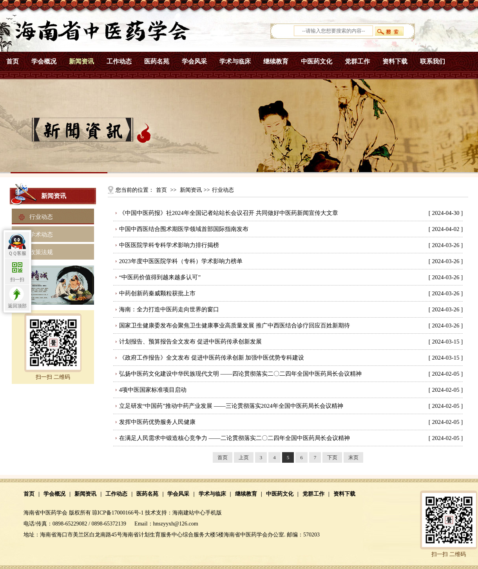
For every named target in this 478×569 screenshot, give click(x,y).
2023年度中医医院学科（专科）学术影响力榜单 (181, 261)
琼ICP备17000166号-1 (117, 513)
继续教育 (275, 61)
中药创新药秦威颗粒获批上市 (157, 293)
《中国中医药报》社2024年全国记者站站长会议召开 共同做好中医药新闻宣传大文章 (228, 213)
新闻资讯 (81, 61)
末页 (353, 457)
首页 (12, 61)
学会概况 (43, 61)
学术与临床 (235, 61)
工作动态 (119, 61)
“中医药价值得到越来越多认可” (160, 277)
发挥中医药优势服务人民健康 (157, 422)
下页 (332, 457)
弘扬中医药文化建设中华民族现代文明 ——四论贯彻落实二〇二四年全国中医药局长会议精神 (240, 374)
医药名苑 (156, 61)
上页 (244, 457)
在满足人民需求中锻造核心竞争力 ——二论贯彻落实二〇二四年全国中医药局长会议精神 (234, 438)
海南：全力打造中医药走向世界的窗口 (169, 309)
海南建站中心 (188, 513)
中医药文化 (316, 61)
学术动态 (41, 234)
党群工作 (357, 61)
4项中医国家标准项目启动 (153, 390)
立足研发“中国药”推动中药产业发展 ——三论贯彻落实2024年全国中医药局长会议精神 (231, 406)
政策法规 (41, 252)
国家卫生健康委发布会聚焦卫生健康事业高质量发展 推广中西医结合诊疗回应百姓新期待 (234, 325)
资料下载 (394, 61)
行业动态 (41, 217)
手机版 (213, 513)
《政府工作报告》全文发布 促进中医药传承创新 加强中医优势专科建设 (211, 357)
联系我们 (432, 61)
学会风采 (194, 61)
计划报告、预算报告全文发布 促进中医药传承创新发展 (190, 341)
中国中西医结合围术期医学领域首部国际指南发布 (183, 229)
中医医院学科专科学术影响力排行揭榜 (169, 245)
